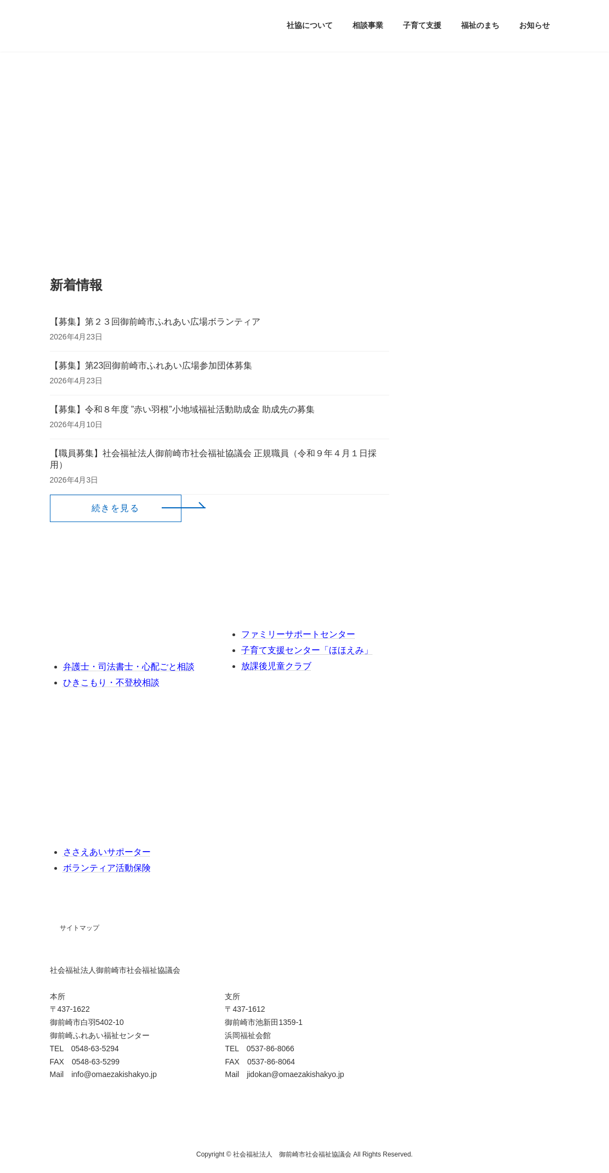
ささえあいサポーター (107, 852)
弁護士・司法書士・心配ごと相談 (129, 666)
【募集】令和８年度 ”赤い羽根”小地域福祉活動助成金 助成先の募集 (182, 409)
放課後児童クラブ (276, 666)
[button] (115, 508)
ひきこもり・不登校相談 (111, 682)
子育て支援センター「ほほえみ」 (307, 650)
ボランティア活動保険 (107, 867)
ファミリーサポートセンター (298, 634)
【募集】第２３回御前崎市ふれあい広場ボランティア (155, 321)
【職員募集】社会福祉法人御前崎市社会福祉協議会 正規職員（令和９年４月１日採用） (213, 459)
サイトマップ (79, 928)
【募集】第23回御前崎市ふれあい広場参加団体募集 (151, 365)
